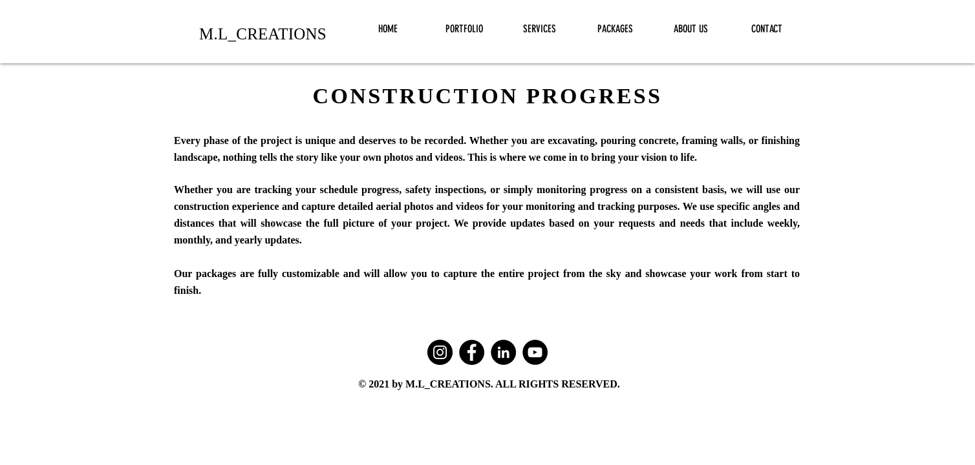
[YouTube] (535, 352)
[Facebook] (471, 352)
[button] (464, 29)
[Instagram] (440, 352)
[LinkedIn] (503, 352)
